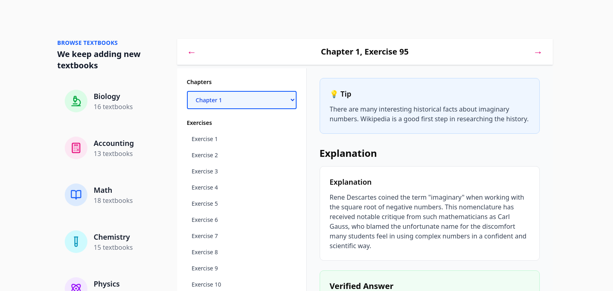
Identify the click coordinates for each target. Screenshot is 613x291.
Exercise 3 (205, 171)
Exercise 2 (205, 155)
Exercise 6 (205, 220)
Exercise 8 (205, 252)
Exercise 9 (205, 268)
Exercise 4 (205, 187)
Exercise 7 (205, 236)
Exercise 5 (205, 203)
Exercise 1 (205, 139)
